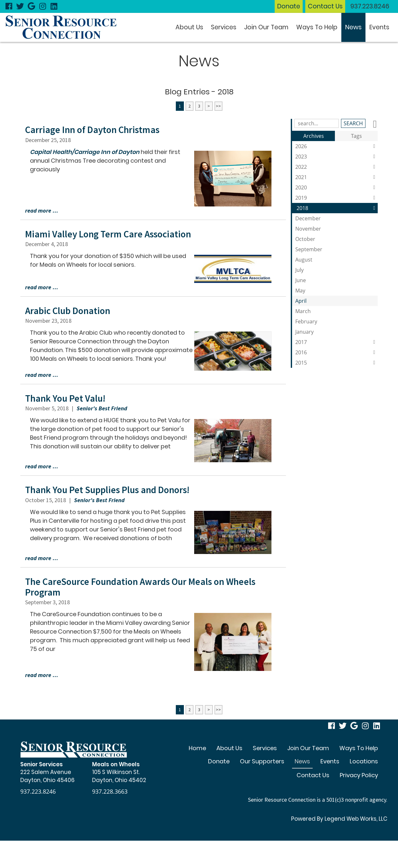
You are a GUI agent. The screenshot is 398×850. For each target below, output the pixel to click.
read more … (41, 210)
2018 (337, 208)
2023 (336, 156)
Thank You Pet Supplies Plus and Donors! (109, 489)
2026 (336, 146)
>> (218, 106)
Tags (356, 135)
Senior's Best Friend (102, 408)
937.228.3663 (110, 791)
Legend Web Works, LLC (355, 818)
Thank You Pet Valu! (66, 398)
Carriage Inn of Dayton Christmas (93, 129)
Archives (313, 135)
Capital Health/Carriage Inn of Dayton (85, 152)
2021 (336, 177)
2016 (336, 352)
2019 (336, 198)
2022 (336, 167)
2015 (336, 363)
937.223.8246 (369, 6)
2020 (336, 187)
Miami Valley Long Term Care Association (109, 234)
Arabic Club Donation (69, 310)
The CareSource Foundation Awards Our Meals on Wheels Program (143, 586)
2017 (336, 342)
